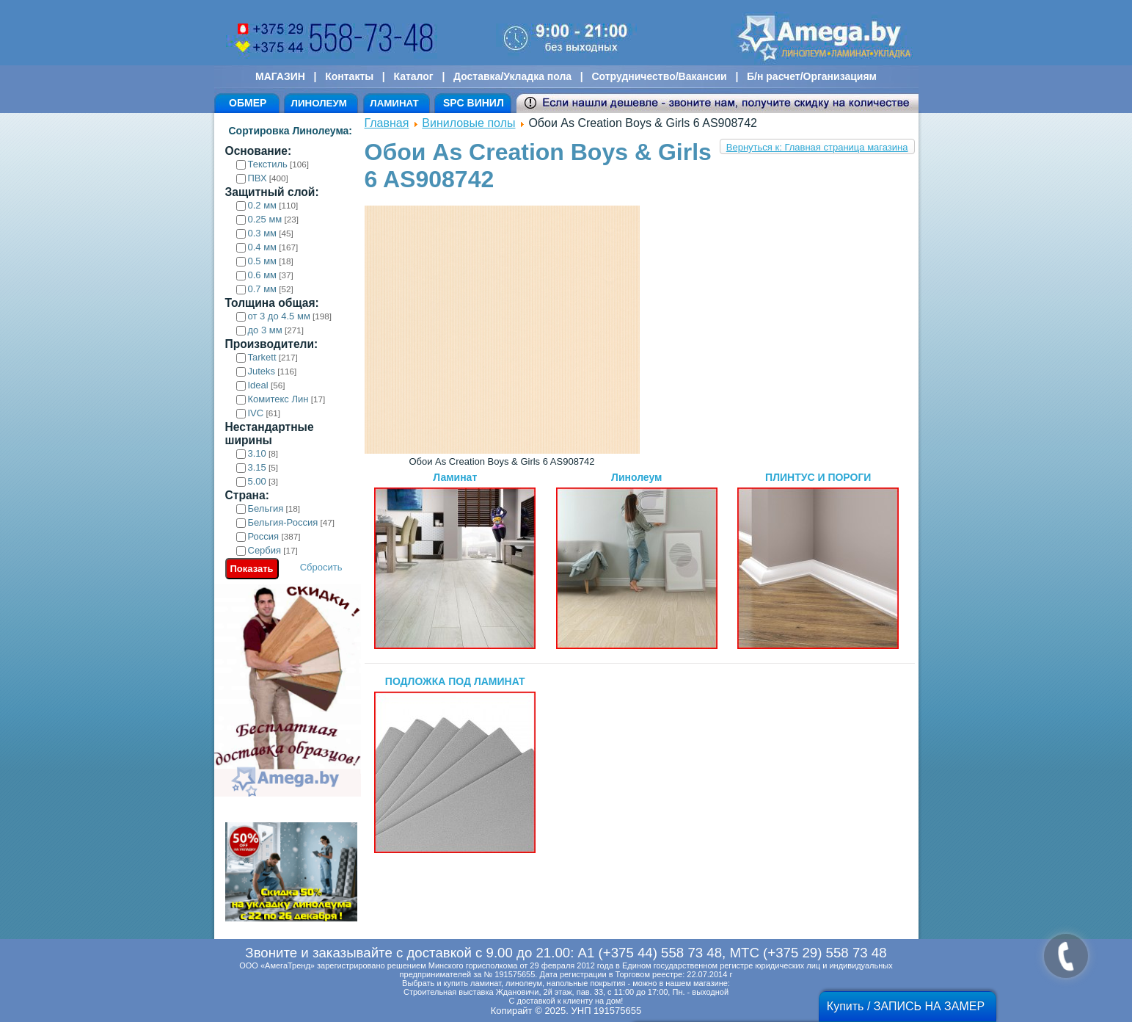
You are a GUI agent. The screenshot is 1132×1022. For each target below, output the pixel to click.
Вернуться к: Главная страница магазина (817, 147)
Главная (387, 123)
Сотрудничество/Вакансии (658, 76)
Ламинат (455, 560)
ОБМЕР (247, 103)
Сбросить (321, 567)
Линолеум (636, 560)
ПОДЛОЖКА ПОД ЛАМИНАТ (455, 764)
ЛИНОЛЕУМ (319, 103)
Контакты (349, 76)
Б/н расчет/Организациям (812, 76)
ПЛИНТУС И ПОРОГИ (818, 560)
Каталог (413, 76)
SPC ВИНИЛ (473, 103)
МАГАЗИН (280, 76)
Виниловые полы (468, 123)
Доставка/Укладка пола (512, 76)
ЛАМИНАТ (394, 103)
